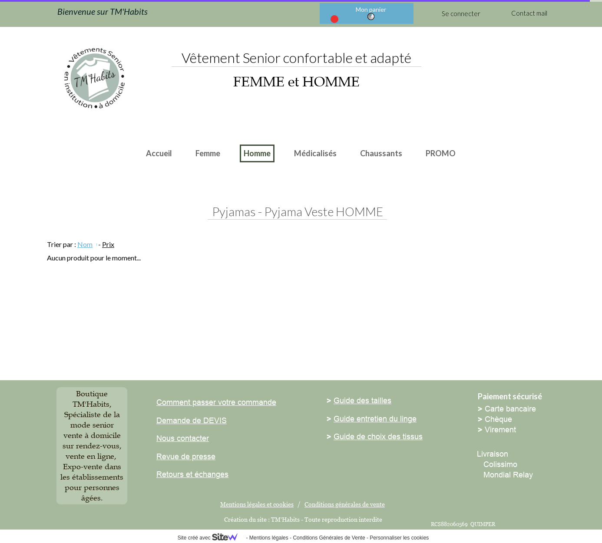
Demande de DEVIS (191, 420)
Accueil (159, 153)
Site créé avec (211, 538)
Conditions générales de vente (344, 504)
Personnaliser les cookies (399, 538)
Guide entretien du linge (375, 418)
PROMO (441, 153)
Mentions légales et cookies (257, 504)
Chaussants (381, 153)
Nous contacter (182, 438)
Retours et (174, 474)
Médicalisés (315, 153)
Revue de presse (185, 456)
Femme (207, 153)
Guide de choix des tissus (378, 436)
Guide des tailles (362, 400)
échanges (210, 474)
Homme (257, 153)
